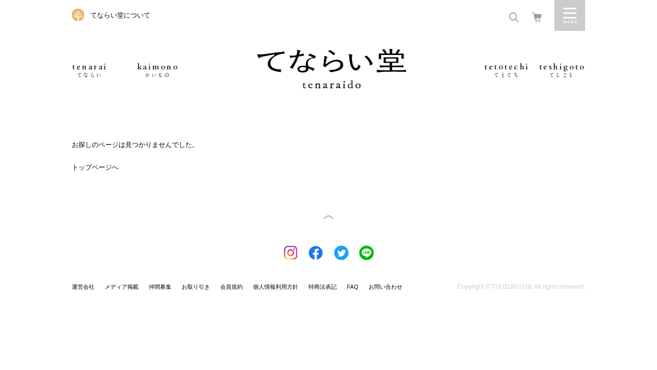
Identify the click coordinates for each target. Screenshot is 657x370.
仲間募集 (160, 287)
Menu (569, 15)
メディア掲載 (122, 287)
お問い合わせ (385, 287)
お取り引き (196, 287)
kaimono (158, 70)
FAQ (352, 287)
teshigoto (562, 70)
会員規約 (231, 287)
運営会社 (83, 287)
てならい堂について (120, 15)
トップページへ (95, 167)
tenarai (90, 70)
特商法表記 (322, 287)
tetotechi (507, 70)
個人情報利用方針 (275, 287)
